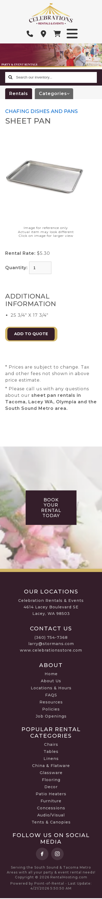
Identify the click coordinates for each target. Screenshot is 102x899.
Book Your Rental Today (51, 507)
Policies (51, 709)
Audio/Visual (51, 815)
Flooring (51, 779)
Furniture (51, 801)
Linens (51, 758)
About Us (51, 680)
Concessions (51, 808)
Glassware (51, 772)
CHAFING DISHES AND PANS (41, 111)
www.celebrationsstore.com (51, 650)
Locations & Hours (51, 688)
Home (51, 673)
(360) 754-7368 (51, 637)
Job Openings (51, 716)
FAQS (51, 695)
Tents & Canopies (51, 822)
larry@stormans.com (51, 643)
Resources (51, 702)
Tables (51, 751)
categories (56, 93)
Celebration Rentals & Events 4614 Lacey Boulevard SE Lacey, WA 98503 (51, 607)
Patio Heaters (51, 793)
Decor (51, 786)
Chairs (51, 744)
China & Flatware (51, 765)
